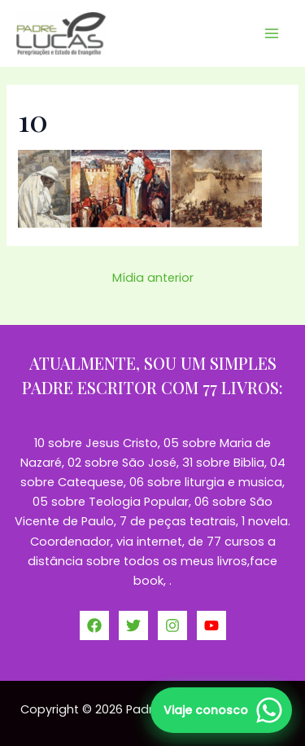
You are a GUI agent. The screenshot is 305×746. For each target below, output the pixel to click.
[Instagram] (172, 625)
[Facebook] (94, 625)
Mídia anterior (153, 278)
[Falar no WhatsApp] (221, 710)
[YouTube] (211, 625)
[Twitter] (133, 625)
